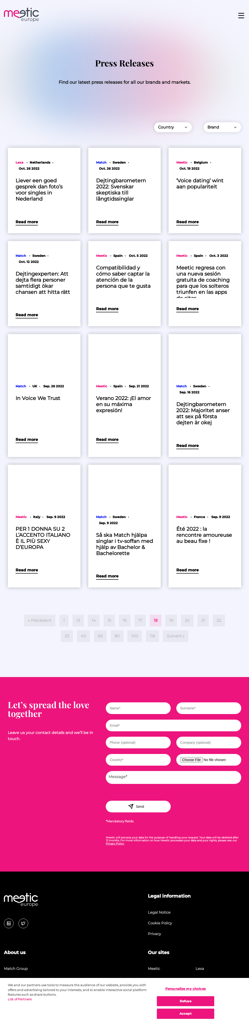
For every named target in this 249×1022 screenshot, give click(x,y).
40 (83, 636)
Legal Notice (159, 912)
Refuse (185, 1005)
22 (219, 620)
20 (187, 620)
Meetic (154, 968)
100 (134, 636)
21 (203, 620)
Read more (27, 222)
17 (140, 620)
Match (153, 979)
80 (117, 636)
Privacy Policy (115, 843)
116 (152, 636)
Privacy (154, 933)
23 (67, 636)
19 (171, 620)
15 (109, 620)
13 (78, 620)
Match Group (16, 968)
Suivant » (176, 636)
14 (94, 620)
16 (125, 620)
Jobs (8, 979)
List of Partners (20, 1003)
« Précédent (40, 620)
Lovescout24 (207, 979)
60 (100, 636)
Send (136, 806)
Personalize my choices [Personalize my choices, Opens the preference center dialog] (185, 992)
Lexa (200, 968)
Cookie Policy (160, 923)
